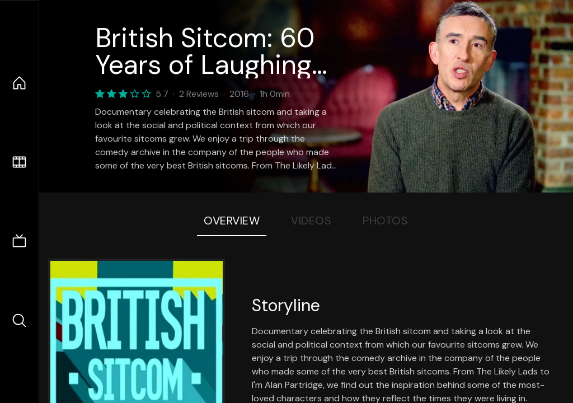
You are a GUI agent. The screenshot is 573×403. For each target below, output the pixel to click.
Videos (311, 220)
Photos (385, 220)
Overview (232, 220)
